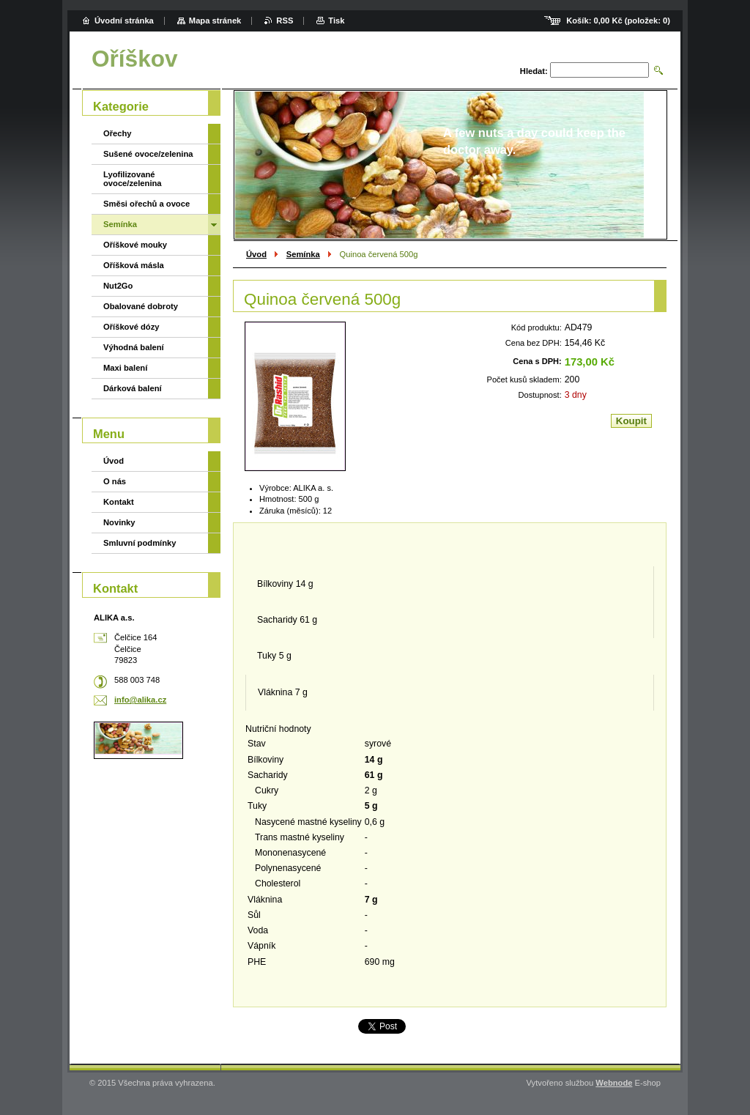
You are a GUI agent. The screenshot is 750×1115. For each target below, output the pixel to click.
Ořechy (117, 133)
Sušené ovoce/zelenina (148, 153)
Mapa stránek (215, 20)
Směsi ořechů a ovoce (146, 203)
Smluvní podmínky (139, 542)
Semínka (303, 254)
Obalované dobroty (140, 306)
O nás (114, 481)
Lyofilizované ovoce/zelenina (132, 179)
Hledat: (534, 71)
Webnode (613, 1082)
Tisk (336, 20)
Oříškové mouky (135, 244)
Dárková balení (132, 388)
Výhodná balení (133, 347)
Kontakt (118, 501)
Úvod (256, 254)
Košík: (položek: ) (618, 20)
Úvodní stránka (124, 20)
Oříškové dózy (131, 326)
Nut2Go (118, 285)
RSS (284, 20)
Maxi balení (125, 367)
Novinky (119, 522)
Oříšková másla (133, 265)
